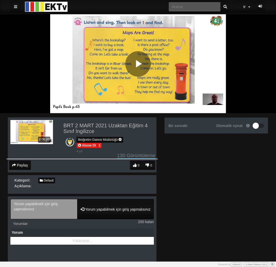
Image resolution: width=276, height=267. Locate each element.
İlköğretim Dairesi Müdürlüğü (100, 140)
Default (47, 180)
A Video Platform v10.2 (256, 264)
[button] (86, 145)
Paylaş (20, 165)
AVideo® (236, 264)
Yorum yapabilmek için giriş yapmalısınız (43, 209)
